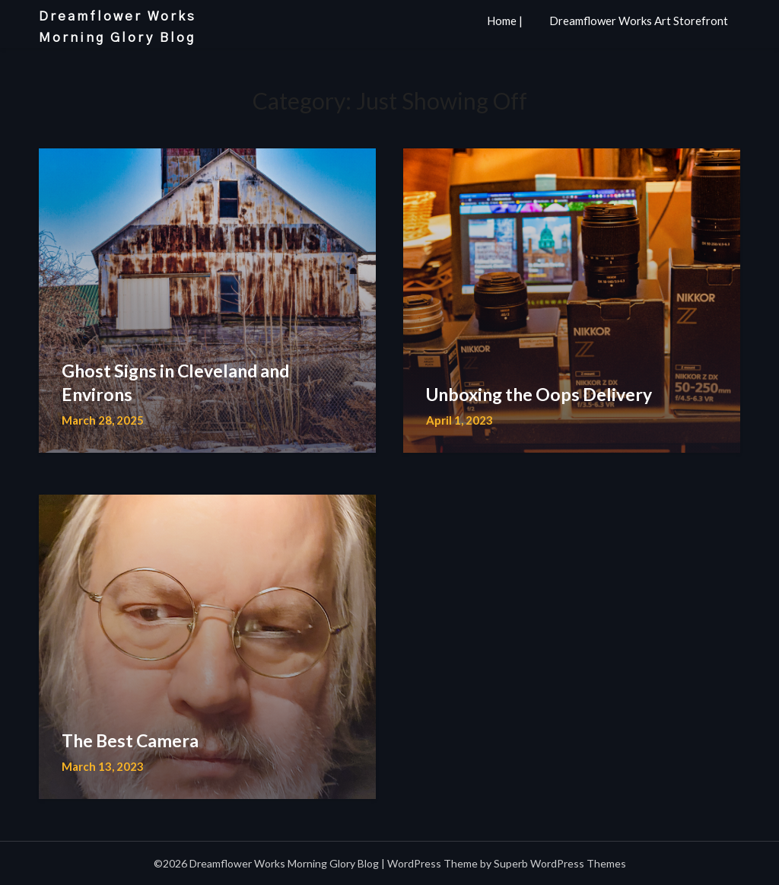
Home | (505, 20)
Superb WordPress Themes (560, 863)
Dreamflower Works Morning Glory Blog (117, 27)
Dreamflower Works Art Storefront (638, 20)
